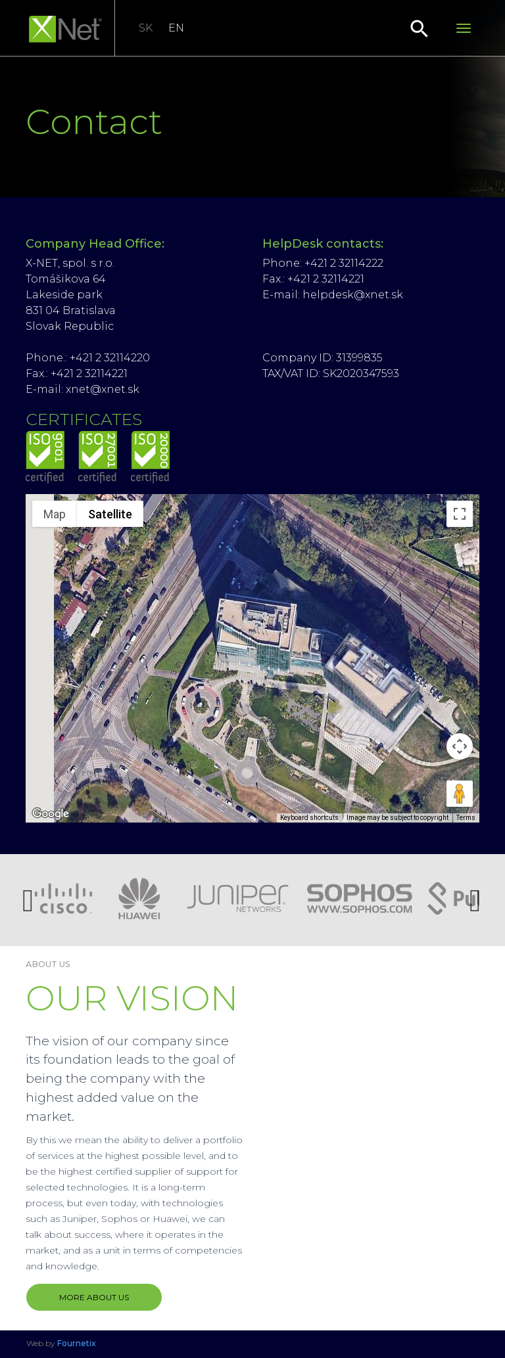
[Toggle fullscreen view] (459, 514)
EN (176, 28)
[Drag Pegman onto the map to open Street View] (459, 794)
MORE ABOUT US (94, 1297)
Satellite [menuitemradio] (110, 514)
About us (48, 964)
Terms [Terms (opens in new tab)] (465, 817)
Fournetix (76, 1343)
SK (146, 28)
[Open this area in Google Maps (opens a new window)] (50, 814)
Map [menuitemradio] (54, 514)
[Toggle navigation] (463, 28)
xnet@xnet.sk (102, 389)
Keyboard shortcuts (309, 817)
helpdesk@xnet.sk (352, 294)
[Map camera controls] (459, 746)
